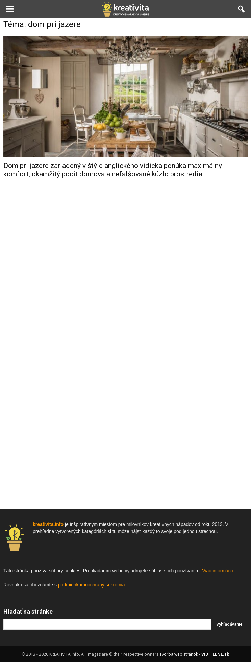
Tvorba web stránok (178, 654)
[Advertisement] (125, 291)
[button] (241, 9)
